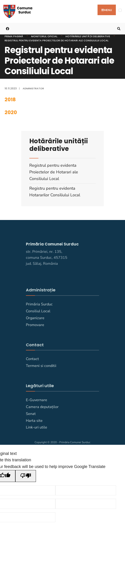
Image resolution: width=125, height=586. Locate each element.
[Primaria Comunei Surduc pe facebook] (6, 29)
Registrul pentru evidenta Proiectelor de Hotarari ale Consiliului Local (57, 40)
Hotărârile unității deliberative (87, 36)
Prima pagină (14, 36)
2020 (11, 112)
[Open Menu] (120, 10)
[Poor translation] (25, 476)
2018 (10, 99)
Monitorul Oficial (44, 36)
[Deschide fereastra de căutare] (118, 29)
